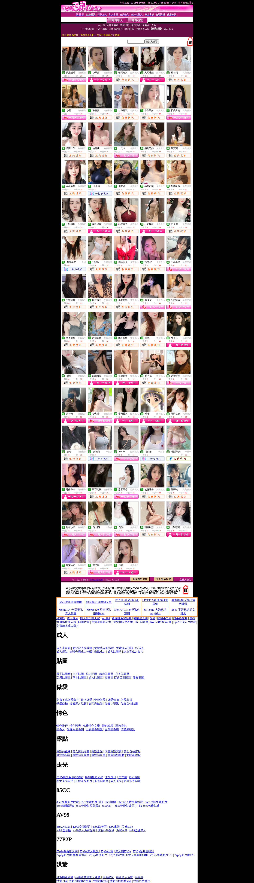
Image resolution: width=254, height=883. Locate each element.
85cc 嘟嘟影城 (65, 805)
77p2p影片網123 (184, 855)
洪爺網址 (108, 877)
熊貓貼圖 (138, 677)
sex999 (106, 618)
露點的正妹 (63, 751)
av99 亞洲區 (63, 830)
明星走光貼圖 (132, 781)
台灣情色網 (112, 729)
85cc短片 (107, 805)
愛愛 (152, 618)
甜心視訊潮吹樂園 (70, 602)
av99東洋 (114, 826)
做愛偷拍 (113, 699)
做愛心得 (126, 699)
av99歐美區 (100, 826)
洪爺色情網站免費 (80, 880)
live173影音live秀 (160, 622)
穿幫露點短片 (116, 755)
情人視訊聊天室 (90, 618)
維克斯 (60, 618)
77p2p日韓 (107, 851)
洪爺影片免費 (124, 877)
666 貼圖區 (141, 622)
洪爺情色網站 (64, 877)
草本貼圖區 (79, 677)
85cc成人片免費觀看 (130, 801)
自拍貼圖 (78, 673)
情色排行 (62, 725)
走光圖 (122, 777)
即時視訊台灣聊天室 (98, 602)
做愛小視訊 (112, 703)
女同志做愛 (96, 703)
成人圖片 (72, 618)
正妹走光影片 (83, 781)
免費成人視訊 (124, 647)
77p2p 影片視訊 (89, 851)
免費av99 (121, 830)
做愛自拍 (62, 703)
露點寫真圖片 (80, 755)
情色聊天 (75, 725)
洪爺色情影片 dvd (120, 880)
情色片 (60, 729)
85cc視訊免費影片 (156, 801)
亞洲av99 (127, 826)
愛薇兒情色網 (75, 729)
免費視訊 (82, 72)
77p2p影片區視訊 (143, 851)
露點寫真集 (98, 755)
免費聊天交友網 (123, 622)
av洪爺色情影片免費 (88, 877)
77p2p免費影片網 (67, 851)
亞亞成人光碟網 (82, 647)
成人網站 (62, 651)
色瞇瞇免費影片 (122, 618)
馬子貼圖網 (63, 673)
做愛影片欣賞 (78, 703)
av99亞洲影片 (137, 830)
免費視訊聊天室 (101, 622)
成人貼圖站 (114, 651)
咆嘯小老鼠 (164, 618)
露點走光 (97, 751)
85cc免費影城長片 (126, 805)
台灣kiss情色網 (96, 580)
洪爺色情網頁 (141, 880)
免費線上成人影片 (67, 625)
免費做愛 (99, 699)
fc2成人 (139, 647)
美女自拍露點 (132, 751)
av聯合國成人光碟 (81, 651)
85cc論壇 (110, 801)
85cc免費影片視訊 (92, 801)
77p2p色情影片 (98, 855)
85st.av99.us (63, 826)
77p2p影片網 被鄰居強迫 (71, 855)
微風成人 (99, 651)
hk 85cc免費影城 (149, 805)
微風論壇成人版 (66, 622)
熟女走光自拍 (64, 781)
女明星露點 (133, 755)
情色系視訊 (128, 729)
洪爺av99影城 (106, 830)
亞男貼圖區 (63, 677)
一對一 (188, 451)
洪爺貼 (139, 877)
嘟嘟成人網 (141, 618)
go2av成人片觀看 (185, 622)
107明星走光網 (94, 777)
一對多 (109, 186)
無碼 (192, 618)
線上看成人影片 (133, 651)
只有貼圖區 (122, 673)
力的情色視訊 (94, 729)
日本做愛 (86, 699)
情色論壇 (107, 725)
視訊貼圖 (91, 673)
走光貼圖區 (101, 781)
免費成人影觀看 (104, 647)
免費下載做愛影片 (67, 699)
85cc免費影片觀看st (88, 805)
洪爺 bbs (61, 880)
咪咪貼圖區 (106, 673)
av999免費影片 (81, 826)
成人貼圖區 (96, 677)
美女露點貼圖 (80, 751)
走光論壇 (110, 777)
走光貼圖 (134, 777)
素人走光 (116, 781)
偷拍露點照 (63, 755)
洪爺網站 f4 (100, 880)
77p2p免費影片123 (161, 855)
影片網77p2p (123, 851)
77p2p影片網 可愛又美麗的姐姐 (128, 855)
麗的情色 (120, 725)
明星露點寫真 (113, 751)
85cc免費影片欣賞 (67, 801)
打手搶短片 (180, 618)
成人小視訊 (63, 647)
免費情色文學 (91, 725)
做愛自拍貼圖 (129, 703)
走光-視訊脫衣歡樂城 (69, 777)
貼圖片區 (83, 622)
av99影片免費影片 (84, 830)
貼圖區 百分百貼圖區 (118, 677)
